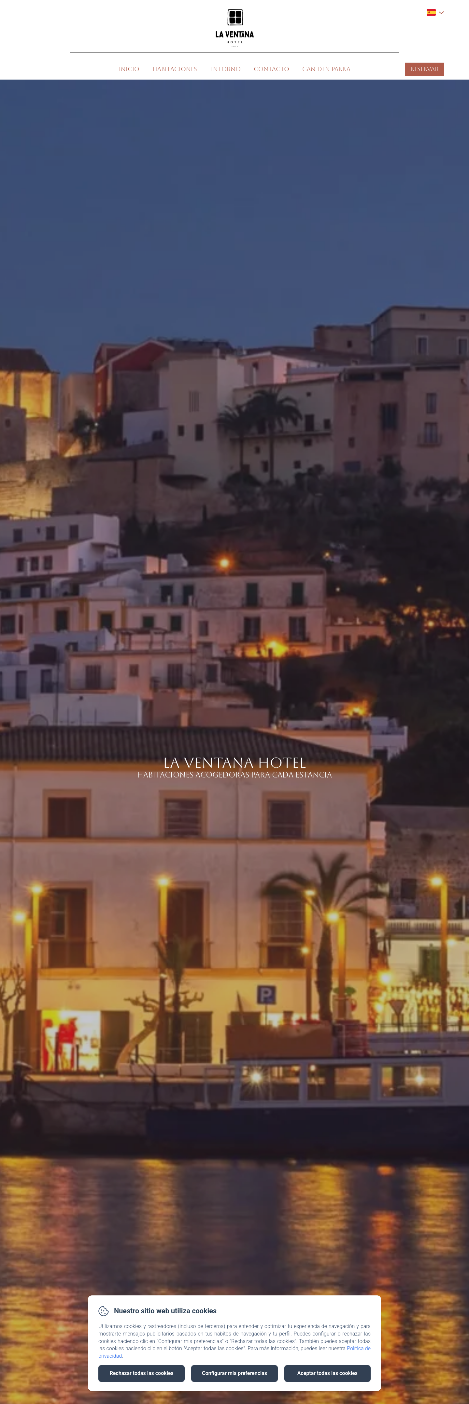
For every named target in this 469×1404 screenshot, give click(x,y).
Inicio (129, 69)
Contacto (271, 69)
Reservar (424, 69)
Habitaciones (174, 69)
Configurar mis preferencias (234, 1373)
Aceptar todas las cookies (327, 1373)
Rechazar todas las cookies (142, 1373)
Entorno (225, 69)
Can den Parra (326, 69)
